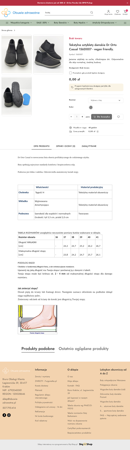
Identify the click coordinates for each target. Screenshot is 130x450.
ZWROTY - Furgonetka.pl (46, 381)
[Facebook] (4, 415)
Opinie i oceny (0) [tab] (65, 146)
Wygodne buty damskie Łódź (112, 389)
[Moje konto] (108, 12)
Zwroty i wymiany (42, 376)
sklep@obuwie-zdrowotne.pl (10, 400)
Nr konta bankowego (44, 416)
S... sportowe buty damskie (112, 410)
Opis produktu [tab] (42, 146)
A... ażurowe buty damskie (111, 406)
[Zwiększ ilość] (82, 116)
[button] (43, 23)
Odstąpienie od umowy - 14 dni (48, 407)
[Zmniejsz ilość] (71, 116)
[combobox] (105, 100)
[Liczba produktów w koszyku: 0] (125, 12)
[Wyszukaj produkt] (69, 12)
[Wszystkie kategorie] (18, 23)
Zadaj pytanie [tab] (89, 146)
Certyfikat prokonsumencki (79, 428)
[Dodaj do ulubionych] (118, 117)
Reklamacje (40, 411)
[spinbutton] (77, 116)
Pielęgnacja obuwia (108, 385)
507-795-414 (9, 408)
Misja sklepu (73, 381)
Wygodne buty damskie (110, 401)
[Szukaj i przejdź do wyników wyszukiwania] (91, 13)
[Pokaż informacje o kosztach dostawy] (97, 131)
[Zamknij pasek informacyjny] (127, 3)
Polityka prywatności (44, 402)
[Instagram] (9, 415)
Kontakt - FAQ (74, 385)
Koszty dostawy (41, 385)
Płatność (38, 390)
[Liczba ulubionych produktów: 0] (117, 12)
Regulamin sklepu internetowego (42, 396)
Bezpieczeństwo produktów (79, 432)
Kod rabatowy (41, 420)
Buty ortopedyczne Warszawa (112, 380)
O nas (70, 376)
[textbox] (102, 100)
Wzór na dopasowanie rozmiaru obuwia (77, 422)
